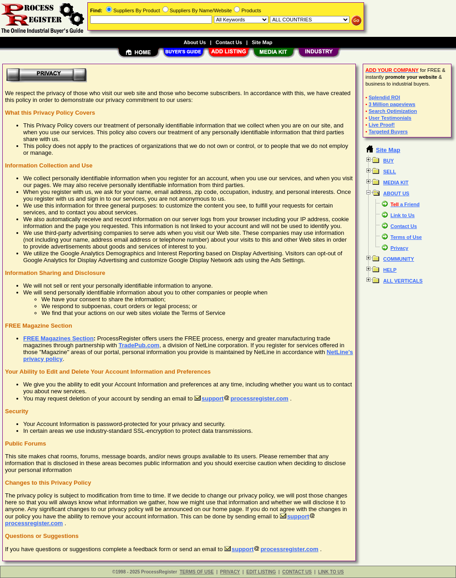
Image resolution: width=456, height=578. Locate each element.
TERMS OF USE (197, 571)
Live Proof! (382, 124)
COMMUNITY (398, 259)
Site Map (262, 42)
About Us (194, 42)
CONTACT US (297, 571)
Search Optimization (393, 111)
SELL (389, 171)
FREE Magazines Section (58, 338)
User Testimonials (390, 118)
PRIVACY (230, 571)
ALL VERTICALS (403, 281)
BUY (388, 160)
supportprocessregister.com (241, 398)
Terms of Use (406, 237)
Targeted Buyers (388, 131)
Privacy (399, 248)
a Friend (405, 204)
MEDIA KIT (396, 182)
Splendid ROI (384, 97)
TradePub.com (139, 345)
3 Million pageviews (392, 104)
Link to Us (402, 215)
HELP (389, 270)
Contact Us (403, 226)
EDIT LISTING (261, 571)
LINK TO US (331, 571)
